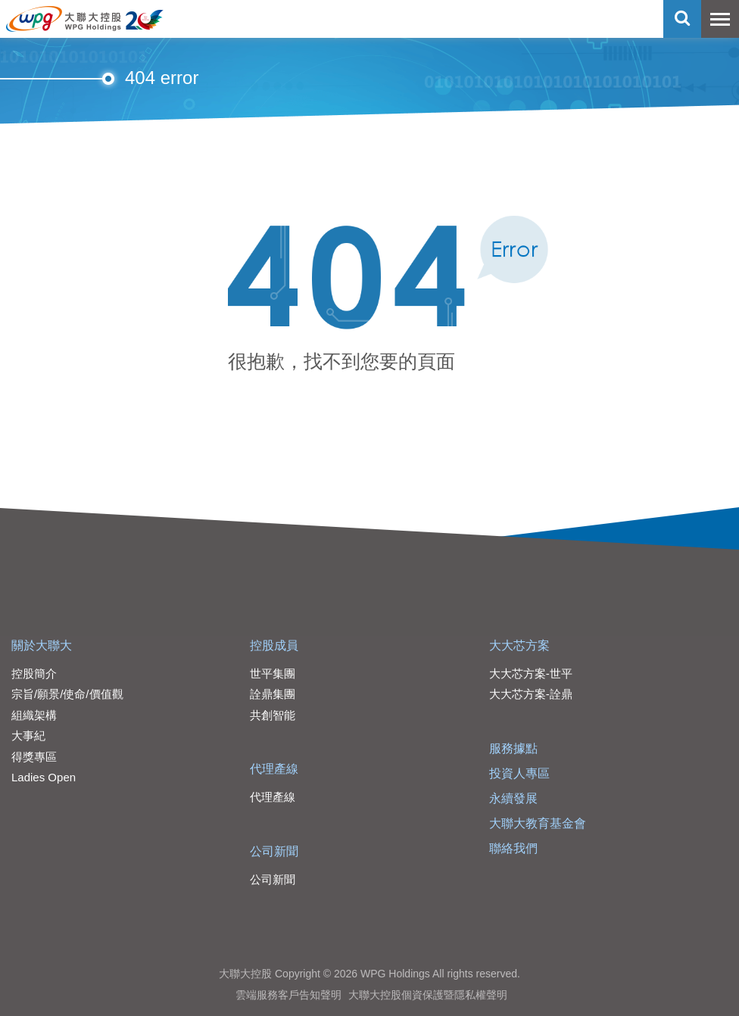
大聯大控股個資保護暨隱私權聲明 (427, 995)
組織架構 (34, 715)
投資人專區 (519, 773)
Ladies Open (43, 777)
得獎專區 (34, 756)
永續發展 (513, 798)
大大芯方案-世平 (530, 673)
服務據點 (513, 748)
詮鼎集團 (272, 693)
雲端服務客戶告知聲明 (288, 995)
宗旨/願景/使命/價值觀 (67, 693)
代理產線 (274, 768)
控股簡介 (34, 673)
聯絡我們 (513, 848)
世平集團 (272, 673)
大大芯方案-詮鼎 (530, 693)
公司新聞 (274, 851)
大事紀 (28, 735)
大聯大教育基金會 (537, 823)
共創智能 (272, 715)
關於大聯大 (41, 645)
